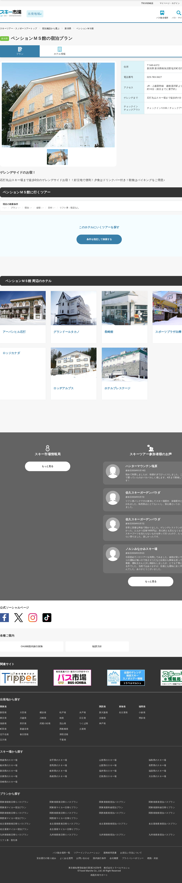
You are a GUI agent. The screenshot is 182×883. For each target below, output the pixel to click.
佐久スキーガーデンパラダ (143, 492)
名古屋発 (123, 712)
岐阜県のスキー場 (58, 771)
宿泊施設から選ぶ (51, 28)
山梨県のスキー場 (108, 765)
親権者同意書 (110, 853)
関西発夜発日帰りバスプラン (64, 813)
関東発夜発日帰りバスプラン (64, 802)
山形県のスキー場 (108, 760)
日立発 (82, 718)
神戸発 (102, 723)
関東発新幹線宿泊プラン (111, 807)
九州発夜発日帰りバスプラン (64, 834)
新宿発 (3, 712)
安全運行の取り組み (46, 858)
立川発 (3, 739)
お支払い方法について (131, 853)
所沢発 (23, 723)
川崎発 (43, 718)
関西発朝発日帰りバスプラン (14, 813)
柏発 (61, 718)
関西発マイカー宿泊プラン (13, 818)
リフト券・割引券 (9, 840)
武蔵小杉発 (45, 723)
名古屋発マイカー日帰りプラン (65, 829)
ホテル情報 (60, 51)
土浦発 (82, 729)
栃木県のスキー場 (9, 765)
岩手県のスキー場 (58, 760)
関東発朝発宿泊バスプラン (112, 802)
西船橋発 (63, 729)
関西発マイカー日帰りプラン (64, 818)
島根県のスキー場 (58, 776)
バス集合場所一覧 (61, 853)
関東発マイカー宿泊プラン (13, 807)
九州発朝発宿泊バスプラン (112, 834)
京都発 (102, 718)
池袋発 (3, 723)
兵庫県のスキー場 (9, 776)
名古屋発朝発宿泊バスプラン (113, 823)
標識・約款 (152, 858)
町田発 (3, 729)
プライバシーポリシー (133, 858)
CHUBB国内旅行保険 (32, 646)
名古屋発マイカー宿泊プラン (14, 829)
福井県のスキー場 (108, 771)
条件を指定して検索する (99, 239)
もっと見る (47, 466)
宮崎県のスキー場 (9, 782)
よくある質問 (66, 858)
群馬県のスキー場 (58, 765)
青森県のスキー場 (9, 760)
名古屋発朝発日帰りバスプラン (15, 823)
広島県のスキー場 (108, 776)
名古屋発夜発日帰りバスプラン (65, 823)
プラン (19, 51)
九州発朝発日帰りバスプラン (14, 834)
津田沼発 (63, 734)
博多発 (142, 718)
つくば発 (83, 723)
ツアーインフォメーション (87, 853)
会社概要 (114, 858)
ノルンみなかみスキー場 (141, 549)
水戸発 (82, 712)
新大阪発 (103, 712)
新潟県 (68, 28)
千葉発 (62, 739)
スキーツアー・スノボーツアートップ (18, 28)
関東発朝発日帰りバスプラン (14, 802)
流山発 (62, 723)
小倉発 (142, 712)
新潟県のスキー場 (9, 771)
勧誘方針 (97, 646)
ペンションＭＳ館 (85, 28)
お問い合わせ (82, 858)
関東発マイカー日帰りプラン (64, 807)
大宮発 (23, 712)
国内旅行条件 (99, 858)
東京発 (3, 718)
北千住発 (4, 734)
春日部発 (24, 734)
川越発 (23, 718)
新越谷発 (24, 729)
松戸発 (62, 712)
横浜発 (43, 712)
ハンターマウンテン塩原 (141, 466)
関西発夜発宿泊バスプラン (112, 813)
